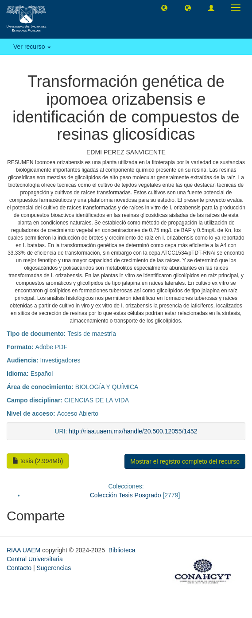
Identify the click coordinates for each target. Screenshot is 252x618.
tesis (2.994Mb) (37, 460)
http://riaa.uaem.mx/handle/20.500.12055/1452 (133, 431)
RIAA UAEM (24, 550)
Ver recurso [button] (32, 46)
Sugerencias (53, 567)
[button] (164, 7)
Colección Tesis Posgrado (125, 495)
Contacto (19, 567)
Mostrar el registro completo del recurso (185, 461)
